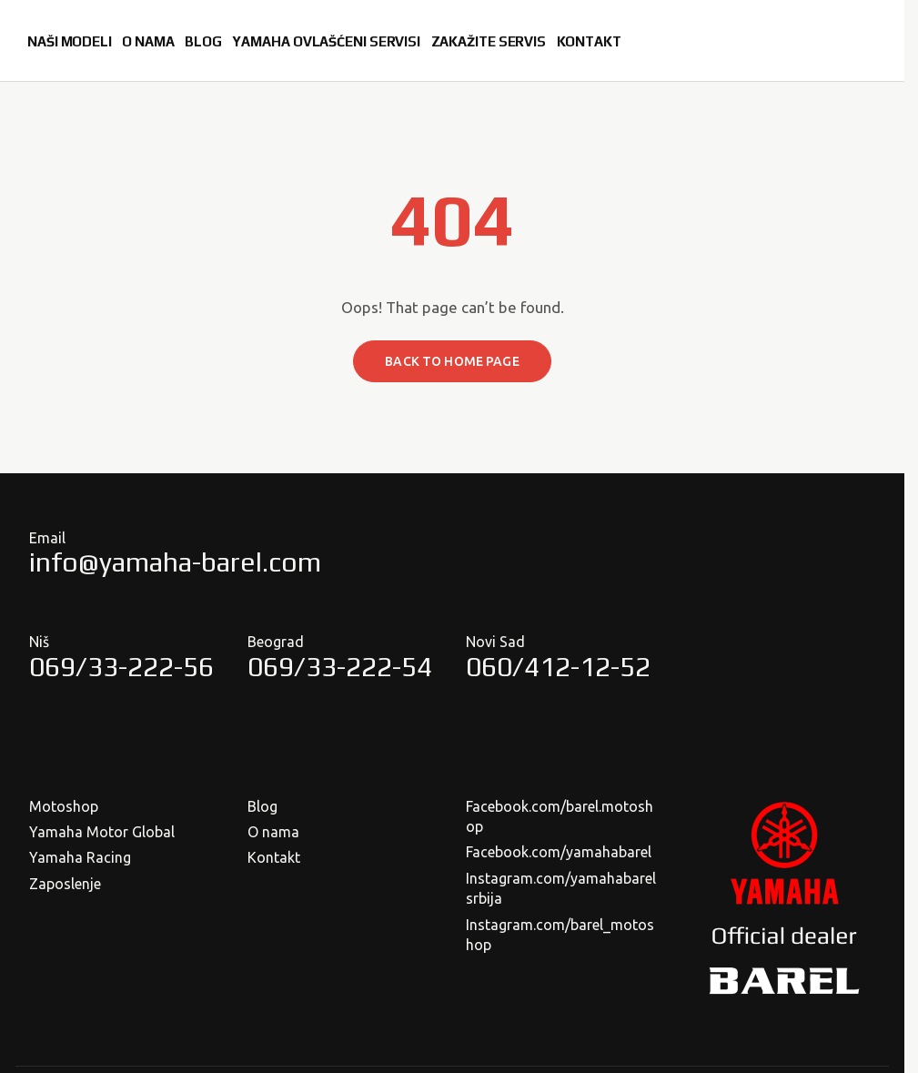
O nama (273, 832)
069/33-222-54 (339, 667)
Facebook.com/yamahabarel (558, 852)
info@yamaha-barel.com (175, 562)
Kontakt (273, 857)
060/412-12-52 (558, 667)
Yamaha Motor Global (102, 832)
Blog (262, 806)
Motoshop (63, 806)
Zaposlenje (65, 884)
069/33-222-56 (121, 667)
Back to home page (452, 361)
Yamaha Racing (80, 857)
